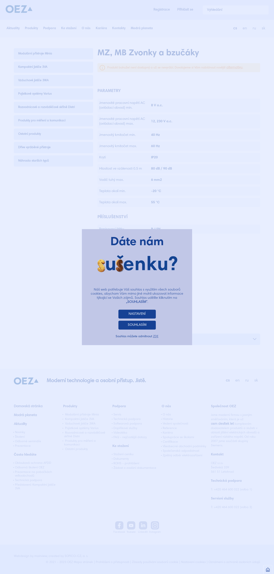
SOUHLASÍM (137, 325)
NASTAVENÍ (137, 314)
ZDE (155, 336)
